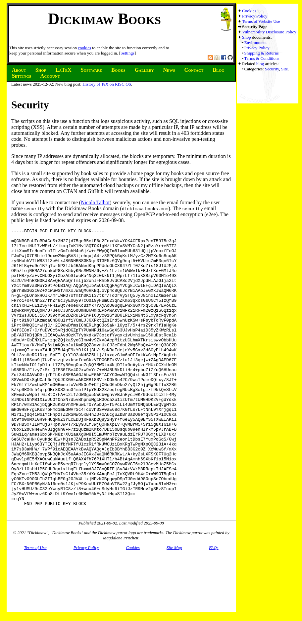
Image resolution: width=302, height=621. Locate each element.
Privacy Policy (254, 16)
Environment (255, 42)
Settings (127, 53)
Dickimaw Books (104, 18)
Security (272, 68)
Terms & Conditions (261, 58)
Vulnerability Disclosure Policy (269, 31)
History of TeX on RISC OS (106, 84)
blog (260, 63)
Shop (246, 37)
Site (284, 68)
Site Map (174, 604)
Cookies (249, 10)
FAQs (214, 604)
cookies (84, 47)
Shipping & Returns (261, 53)
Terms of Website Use (261, 21)
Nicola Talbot (95, 202)
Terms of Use (35, 604)
